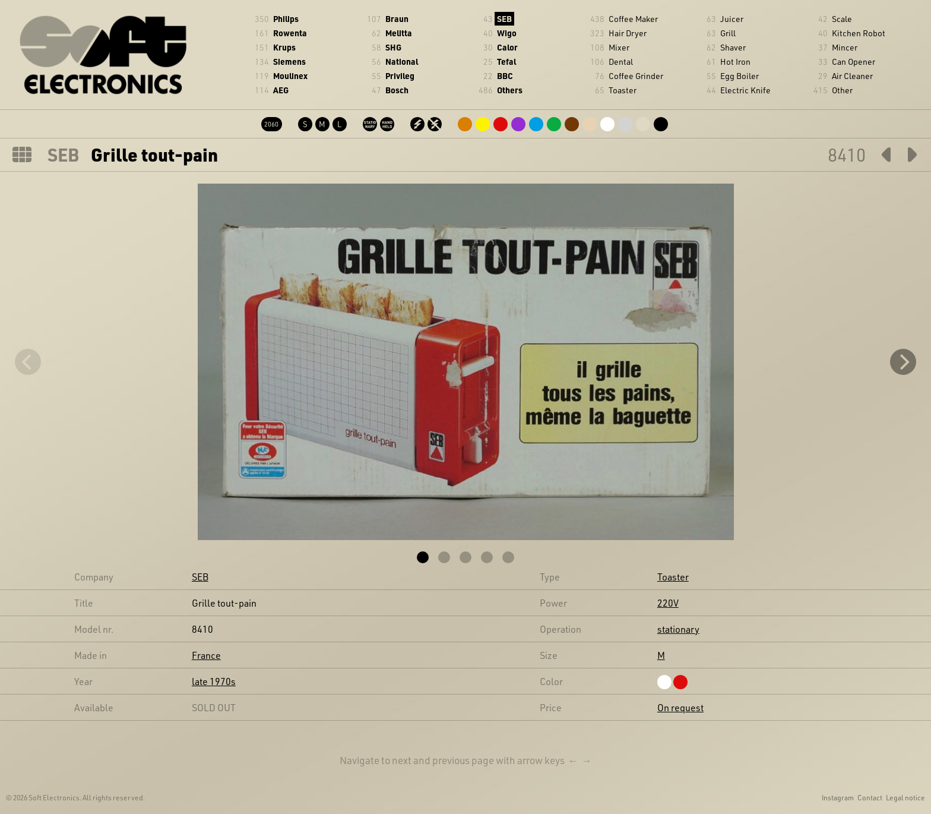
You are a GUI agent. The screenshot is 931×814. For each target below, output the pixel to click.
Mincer (844, 47)
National (401, 61)
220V (668, 603)
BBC (505, 75)
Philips (286, 18)
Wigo (507, 33)
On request (680, 707)
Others (509, 90)
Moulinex (290, 75)
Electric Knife (745, 90)
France (206, 655)
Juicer (731, 18)
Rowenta (290, 33)
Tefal (506, 61)
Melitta (398, 33)
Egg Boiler (739, 75)
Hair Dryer (628, 33)
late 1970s (214, 681)
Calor (507, 47)
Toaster (622, 90)
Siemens (289, 61)
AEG (281, 90)
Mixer (619, 47)
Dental (621, 61)
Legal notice (905, 797)
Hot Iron (735, 61)
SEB (504, 18)
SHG (393, 47)
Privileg (399, 75)
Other (842, 90)
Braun (396, 18)
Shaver (733, 47)
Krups (284, 47)
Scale (842, 18)
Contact (869, 797)
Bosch (396, 90)
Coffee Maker (633, 18)
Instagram (838, 797)
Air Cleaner (852, 75)
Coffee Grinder (636, 75)
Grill (728, 33)
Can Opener (853, 61)
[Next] (903, 362)
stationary (678, 629)
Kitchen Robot (858, 33)
